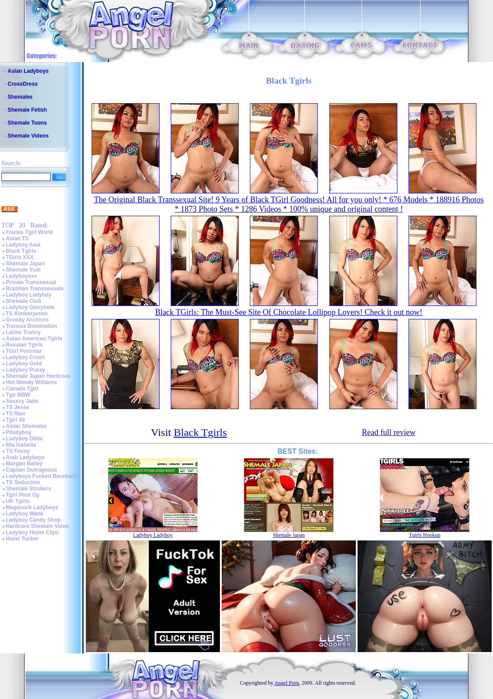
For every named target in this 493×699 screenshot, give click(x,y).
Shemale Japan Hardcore (38, 376)
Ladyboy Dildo (24, 438)
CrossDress (23, 84)
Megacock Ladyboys (32, 507)
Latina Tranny (23, 332)
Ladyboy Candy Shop (33, 520)
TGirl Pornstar (24, 351)
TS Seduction (23, 482)
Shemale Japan (25, 263)
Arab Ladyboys (25, 457)
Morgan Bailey (24, 463)
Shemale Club (23, 301)
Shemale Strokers (28, 489)
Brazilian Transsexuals (34, 288)
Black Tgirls (21, 251)
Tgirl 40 (15, 420)
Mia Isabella (21, 445)
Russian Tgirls (24, 345)
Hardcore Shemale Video (37, 526)
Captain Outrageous (31, 470)
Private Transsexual (31, 282)
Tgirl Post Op (22, 495)
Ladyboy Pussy (25, 370)
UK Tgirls (17, 501)
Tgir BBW (18, 395)
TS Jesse (17, 407)
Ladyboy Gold (24, 363)
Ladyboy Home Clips (32, 532)
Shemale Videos (28, 136)
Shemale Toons (27, 123)
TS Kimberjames (27, 313)
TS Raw (15, 413)
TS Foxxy (17, 451)
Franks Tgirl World (29, 232)
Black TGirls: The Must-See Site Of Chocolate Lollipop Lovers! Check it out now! (288, 312)
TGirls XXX (20, 257)
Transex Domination (31, 326)
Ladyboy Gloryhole (30, 307)
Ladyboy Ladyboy (28, 295)
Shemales (20, 97)
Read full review (388, 432)
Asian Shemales (26, 426)
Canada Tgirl (22, 388)
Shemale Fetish (27, 110)
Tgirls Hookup (424, 535)
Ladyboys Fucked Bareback (41, 476)
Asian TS (17, 238)
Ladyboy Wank (24, 514)
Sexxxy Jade (22, 401)
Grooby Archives (27, 320)
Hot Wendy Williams (31, 382)
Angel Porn (286, 683)
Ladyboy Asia (23, 245)
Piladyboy (18, 432)
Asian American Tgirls (34, 338)
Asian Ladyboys (28, 71)
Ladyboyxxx (21, 276)
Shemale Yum (23, 270)
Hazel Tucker (22, 539)
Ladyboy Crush (25, 357)
